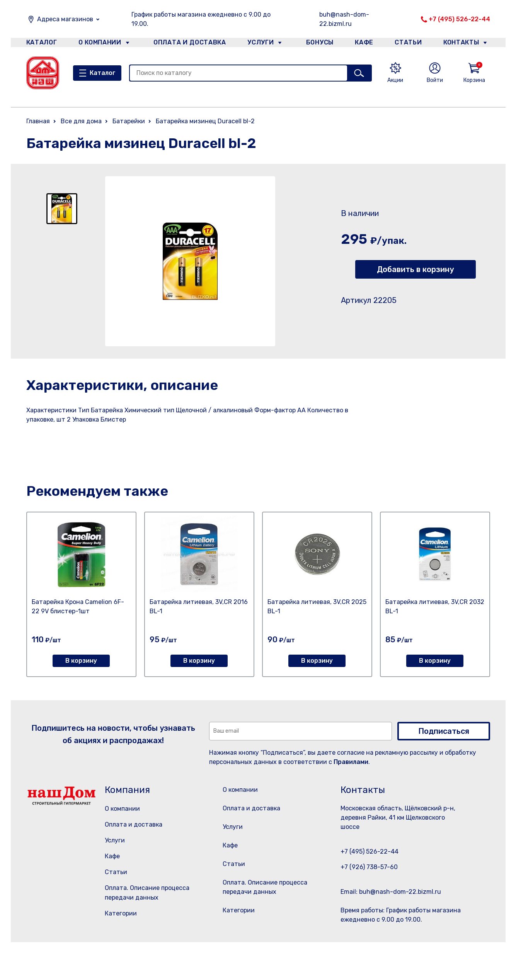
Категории (121, 913)
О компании (100, 44)
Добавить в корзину (415, 269)
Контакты (465, 44)
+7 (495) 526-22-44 (459, 19)
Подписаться (443, 731)
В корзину (81, 660)
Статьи (410, 44)
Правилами (351, 762)
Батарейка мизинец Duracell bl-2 (205, 121)
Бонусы (316, 44)
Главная (38, 121)
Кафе (363, 44)
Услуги (257, 44)
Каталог (40, 44)
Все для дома (81, 121)
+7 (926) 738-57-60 (369, 867)
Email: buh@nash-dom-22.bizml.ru (391, 891)
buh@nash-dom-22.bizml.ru (344, 19)
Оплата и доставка (186, 44)
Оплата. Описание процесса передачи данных (267, 907)
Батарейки (128, 121)
